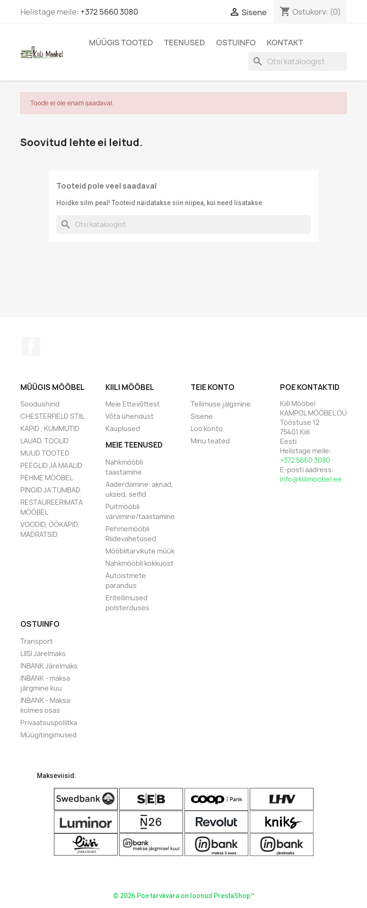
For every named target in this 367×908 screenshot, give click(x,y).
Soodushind (40, 403)
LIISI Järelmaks (43, 653)
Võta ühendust (129, 416)
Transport (36, 641)
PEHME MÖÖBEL (46, 477)
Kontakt (285, 42)
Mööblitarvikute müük (140, 550)
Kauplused (122, 428)
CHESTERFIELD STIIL (52, 416)
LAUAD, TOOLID (44, 440)
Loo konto (207, 428)
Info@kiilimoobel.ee (311, 479)
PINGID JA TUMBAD (50, 489)
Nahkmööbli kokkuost (139, 563)
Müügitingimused (48, 734)
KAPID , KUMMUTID (49, 428)
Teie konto (213, 387)
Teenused (184, 42)
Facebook (30, 346)
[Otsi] (297, 61)
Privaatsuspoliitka (48, 722)
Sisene (202, 416)
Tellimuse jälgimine (221, 403)
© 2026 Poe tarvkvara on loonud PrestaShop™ (183, 895)
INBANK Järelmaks (49, 665)
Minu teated (210, 440)
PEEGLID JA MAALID (51, 465)
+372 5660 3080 (109, 12)
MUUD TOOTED (45, 453)
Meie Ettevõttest (132, 403)
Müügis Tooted (121, 42)
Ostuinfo (236, 42)
